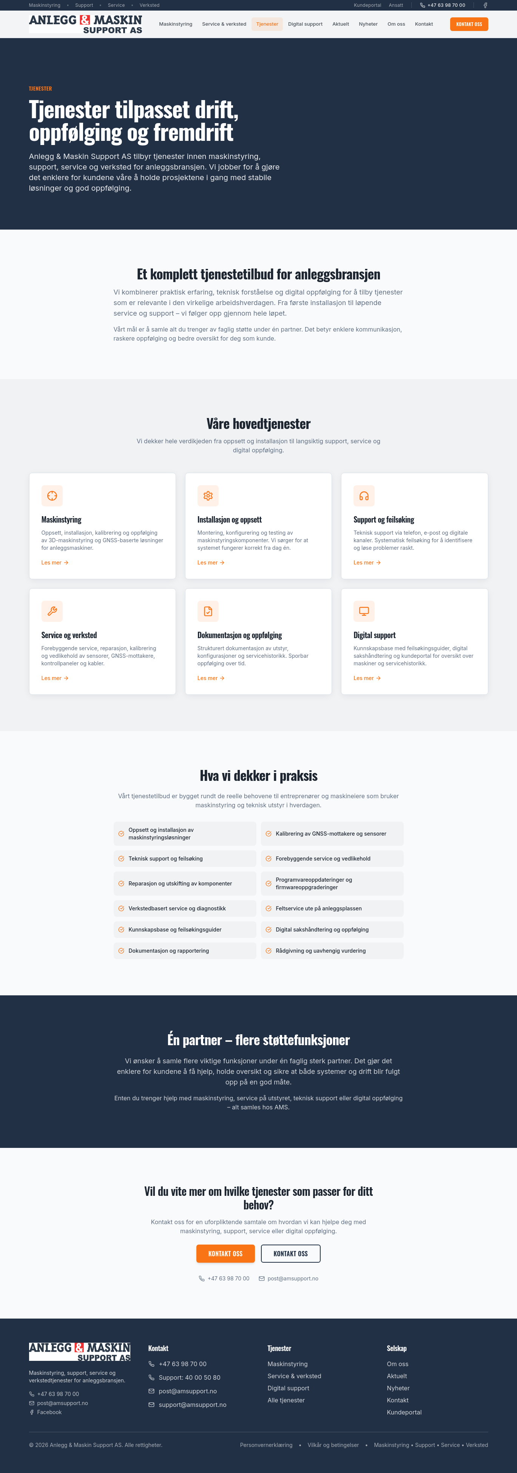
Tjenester (267, 24)
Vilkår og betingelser (333, 1445)
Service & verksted (224, 24)
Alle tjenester (286, 1400)
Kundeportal (367, 5)
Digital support (305, 24)
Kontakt (424, 24)
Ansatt (396, 5)
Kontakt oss (469, 24)
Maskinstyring (175, 24)
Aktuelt (340, 24)
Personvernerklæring (266, 1445)
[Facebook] (485, 5)
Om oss (396, 24)
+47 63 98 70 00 (442, 5)
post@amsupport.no (289, 1278)
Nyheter (368, 24)
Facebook (45, 1412)
